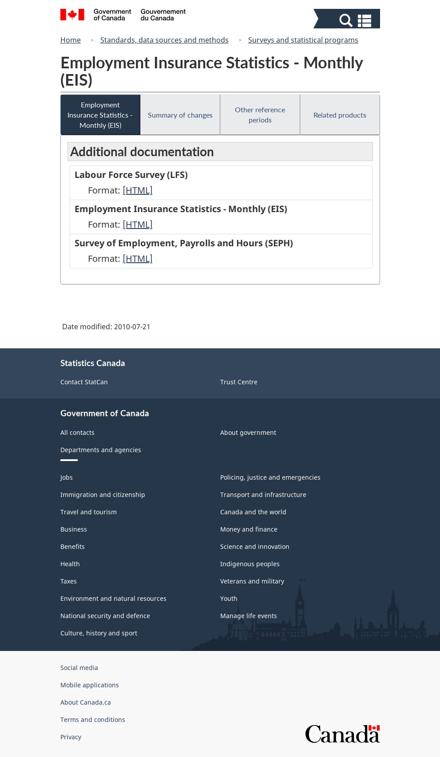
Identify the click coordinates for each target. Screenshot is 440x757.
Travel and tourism (88, 512)
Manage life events (248, 615)
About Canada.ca (85, 702)
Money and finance (248, 529)
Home (70, 40)
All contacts (77, 432)
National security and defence (105, 615)
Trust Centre (239, 382)
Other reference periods (260, 114)
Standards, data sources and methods (164, 40)
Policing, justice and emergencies (270, 477)
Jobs (66, 477)
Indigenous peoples (250, 564)
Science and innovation (254, 546)
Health (70, 564)
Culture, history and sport (98, 633)
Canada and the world (253, 512)
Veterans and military (252, 581)
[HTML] (138, 190)
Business (73, 529)
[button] (348, 21)
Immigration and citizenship (102, 494)
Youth (229, 598)
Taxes (68, 581)
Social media (79, 667)
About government (248, 432)
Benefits (72, 546)
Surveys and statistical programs (303, 40)
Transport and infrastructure (263, 494)
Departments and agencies (100, 450)
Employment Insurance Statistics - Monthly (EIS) (100, 114)
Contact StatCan (84, 382)
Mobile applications (89, 685)
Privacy (70, 737)
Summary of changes (180, 114)
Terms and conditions (92, 719)
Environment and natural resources (113, 598)
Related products (339, 114)
